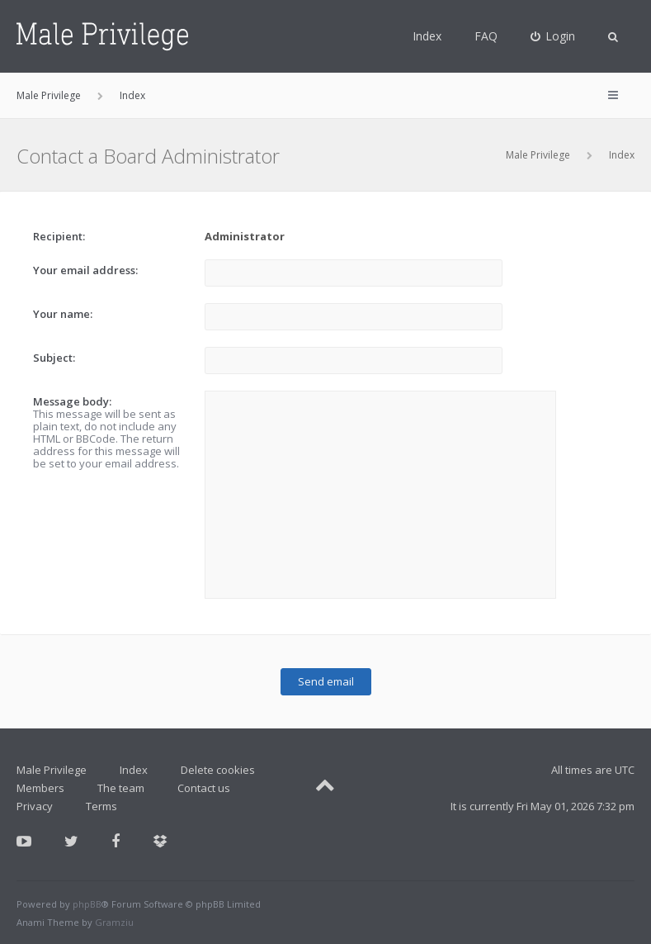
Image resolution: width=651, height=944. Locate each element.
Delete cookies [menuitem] (218, 769)
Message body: (72, 401)
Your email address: (85, 270)
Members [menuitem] (40, 787)
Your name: (62, 313)
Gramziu (114, 922)
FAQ (486, 36)
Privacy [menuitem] (35, 806)
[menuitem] (553, 36)
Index (427, 36)
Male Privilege (538, 155)
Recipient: (59, 236)
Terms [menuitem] (101, 806)
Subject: (54, 357)
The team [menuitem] (120, 787)
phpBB (87, 904)
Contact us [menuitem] (203, 787)
